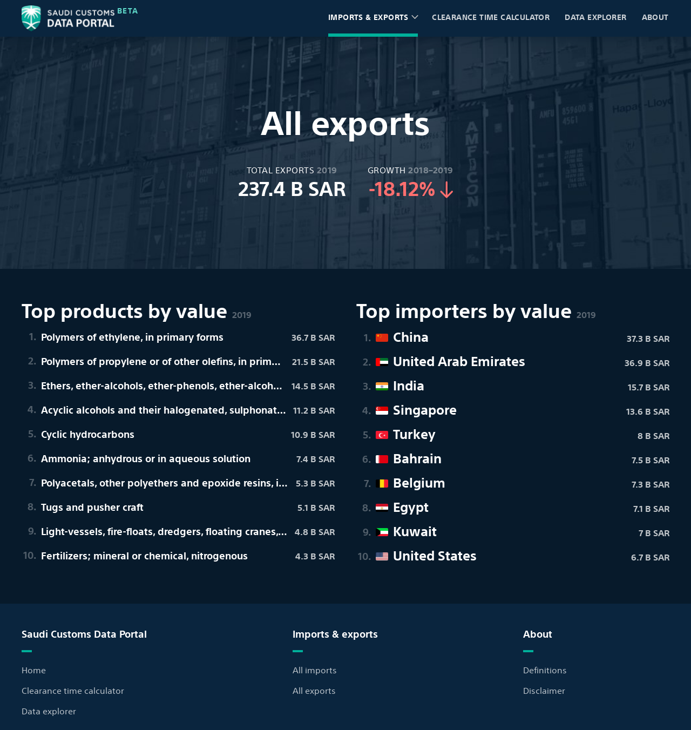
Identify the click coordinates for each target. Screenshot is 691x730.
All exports (314, 690)
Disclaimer (544, 690)
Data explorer (595, 17)
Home (34, 669)
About (659, 23)
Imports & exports (368, 17)
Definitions (545, 669)
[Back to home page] (68, 18)
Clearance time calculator (491, 22)
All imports (315, 669)
